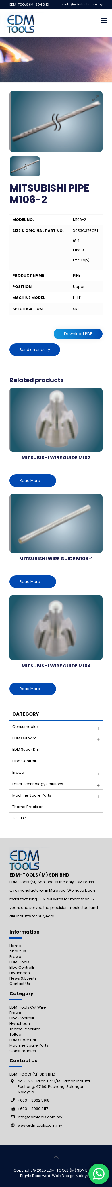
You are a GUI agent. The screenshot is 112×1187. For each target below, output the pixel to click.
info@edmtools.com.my (83, 4)
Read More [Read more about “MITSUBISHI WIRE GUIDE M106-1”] (30, 581)
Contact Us (19, 983)
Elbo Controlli (24, 761)
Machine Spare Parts (28, 1045)
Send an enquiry (35, 349)
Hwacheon (19, 973)
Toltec (15, 1034)
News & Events (22, 978)
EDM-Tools (19, 962)
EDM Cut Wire (24, 738)
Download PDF (78, 334)
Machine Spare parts (31, 795)
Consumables (25, 726)
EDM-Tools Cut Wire (27, 1007)
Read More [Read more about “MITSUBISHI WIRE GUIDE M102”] (30, 480)
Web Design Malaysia (72, 1175)
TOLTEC (19, 818)
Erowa (18, 772)
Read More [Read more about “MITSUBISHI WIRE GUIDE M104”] (30, 688)
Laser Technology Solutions (37, 784)
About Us (17, 951)
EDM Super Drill (26, 749)
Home (15, 945)
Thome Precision (28, 806)
